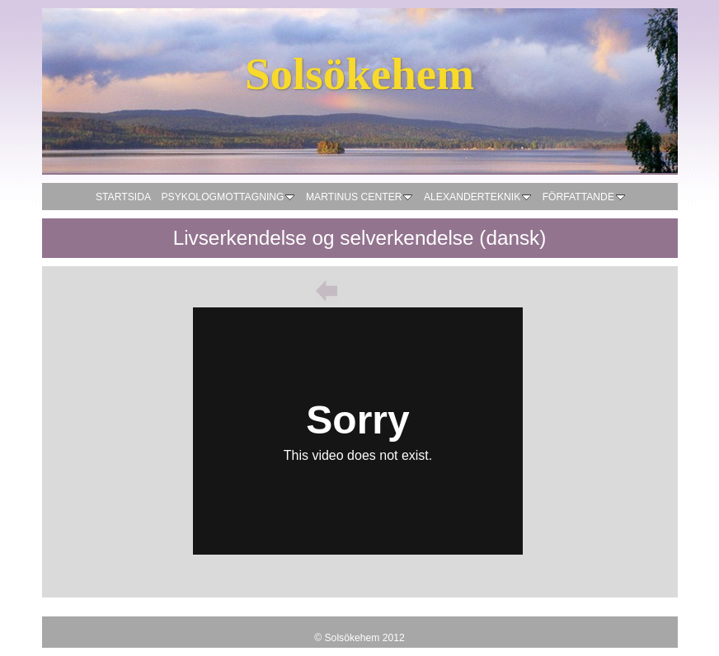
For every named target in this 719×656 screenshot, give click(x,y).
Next (392, 291)
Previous (326, 291)
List (359, 291)
